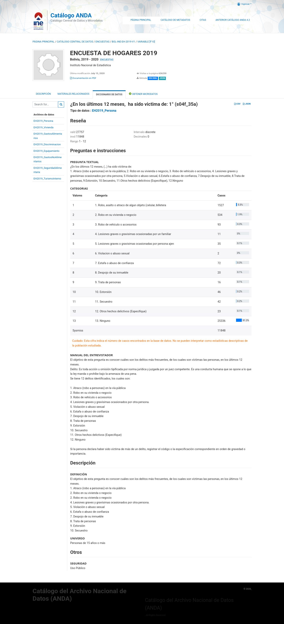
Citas (203, 20)
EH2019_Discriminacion (47, 144)
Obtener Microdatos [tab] (143, 93)
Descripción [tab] (43, 94)
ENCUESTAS (102, 41)
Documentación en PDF (83, 78)
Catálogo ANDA (71, 15)
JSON (246, 104)
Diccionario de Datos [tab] (109, 94)
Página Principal (141, 20)
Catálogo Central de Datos (75, 41)
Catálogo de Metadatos (175, 20)
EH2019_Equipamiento (46, 150)
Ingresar (243, 4)
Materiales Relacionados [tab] (73, 94)
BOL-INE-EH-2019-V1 (123, 41)
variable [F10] (146, 41)
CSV (237, 104)
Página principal (43, 41)
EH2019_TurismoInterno (47, 178)
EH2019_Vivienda (43, 127)
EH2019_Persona (43, 120)
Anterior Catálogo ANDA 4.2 (233, 20)
